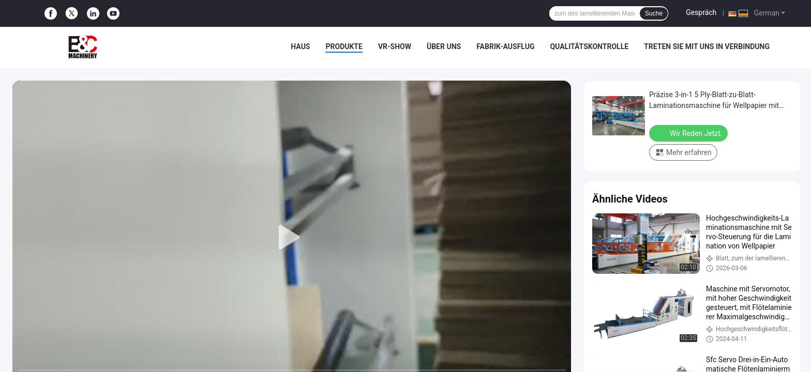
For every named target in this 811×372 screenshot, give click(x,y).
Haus (300, 46)
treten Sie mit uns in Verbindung (707, 46)
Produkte (343, 46)
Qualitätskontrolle (589, 46)
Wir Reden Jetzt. (689, 133)
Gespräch (701, 12)
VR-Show (394, 46)
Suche (654, 13)
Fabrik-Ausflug (505, 46)
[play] (292, 238)
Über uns (444, 46)
